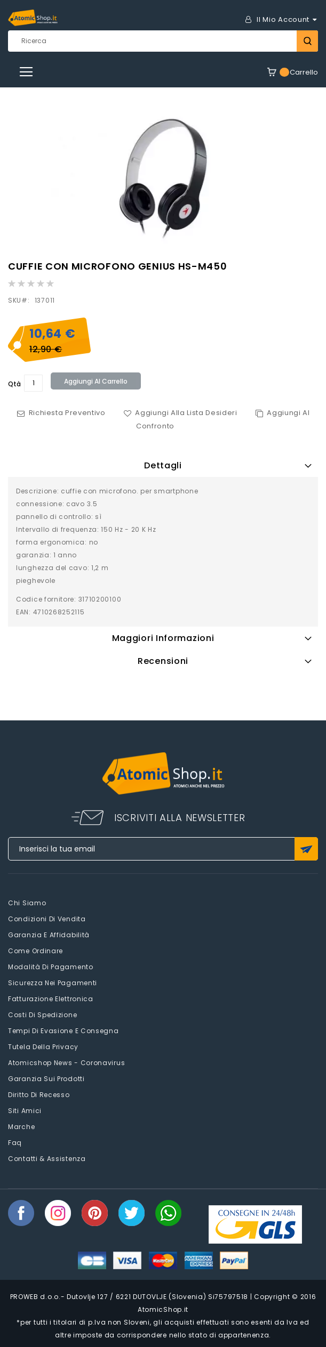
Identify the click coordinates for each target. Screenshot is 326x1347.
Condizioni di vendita (47, 918)
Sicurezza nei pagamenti (52, 982)
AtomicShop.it (163, 1309)
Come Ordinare (35, 950)
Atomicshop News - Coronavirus (66, 1062)
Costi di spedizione (42, 1014)
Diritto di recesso (39, 1094)
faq (15, 1142)
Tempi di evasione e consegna (63, 1030)
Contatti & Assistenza (47, 1158)
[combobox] (163, 41)
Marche (21, 1126)
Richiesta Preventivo (67, 413)
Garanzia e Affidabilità (49, 934)
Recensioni (163, 661)
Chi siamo (27, 902)
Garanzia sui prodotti (46, 1078)
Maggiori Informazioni (163, 638)
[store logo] (33, 18)
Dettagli (163, 465)
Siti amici (25, 1110)
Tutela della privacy (43, 1046)
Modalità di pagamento (50, 966)
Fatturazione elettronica (50, 998)
